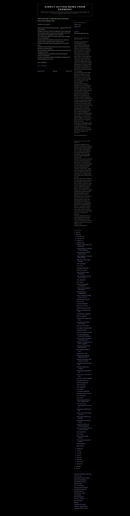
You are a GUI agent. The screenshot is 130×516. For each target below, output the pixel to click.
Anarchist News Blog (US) (80, 489)
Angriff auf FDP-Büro (82, 330)
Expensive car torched (82, 305)
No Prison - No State (79, 498)
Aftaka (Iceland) (78, 483)
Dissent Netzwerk (78, 500)
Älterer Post (69, 71)
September (80, 242)
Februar (79, 461)
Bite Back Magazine (79, 496)
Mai (78, 455)
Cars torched (80, 265)
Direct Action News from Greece (81, 478)
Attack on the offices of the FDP (84, 332)
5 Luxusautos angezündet (83, 391)
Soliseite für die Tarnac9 (80, 504)
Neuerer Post (41, 71)
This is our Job (77, 476)
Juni (78, 453)
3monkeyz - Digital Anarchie (80, 506)
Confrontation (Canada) (79, 481)
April (78, 457)
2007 (77, 468)
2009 (77, 234)
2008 (77, 466)
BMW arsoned (80, 446)
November (79, 238)
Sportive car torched (81, 270)
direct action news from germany (65, 8)
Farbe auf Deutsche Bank (83, 325)
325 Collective (77, 495)
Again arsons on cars (82, 353)
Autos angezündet (81, 263)
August (79, 448)
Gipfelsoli (76, 502)
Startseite (55, 71)
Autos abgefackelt (81, 280)
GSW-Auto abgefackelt (82, 382)
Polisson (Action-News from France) (82, 474)
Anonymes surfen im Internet (81, 508)
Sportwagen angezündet (82, 268)
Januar (79, 463)
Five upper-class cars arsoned (84, 393)
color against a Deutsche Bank (84, 328)
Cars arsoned (80, 282)
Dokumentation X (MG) (79, 493)
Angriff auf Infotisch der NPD (83, 308)
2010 (77, 232)
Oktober (79, 240)
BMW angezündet (81, 443)
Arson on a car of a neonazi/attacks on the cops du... (84, 405)
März (78, 459)
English (44, 65)
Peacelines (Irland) (78, 491)
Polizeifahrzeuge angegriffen (83, 314)
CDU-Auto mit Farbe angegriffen (84, 378)
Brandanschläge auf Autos (83, 299)
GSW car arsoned (81, 384)
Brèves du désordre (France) (81, 487)
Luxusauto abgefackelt (82, 303)
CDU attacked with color (82, 380)
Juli (78, 450)
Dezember (79, 236)
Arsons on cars (80, 301)
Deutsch (76, 24)
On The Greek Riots (79, 485)
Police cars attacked (81, 316)
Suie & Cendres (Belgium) (80, 479)
